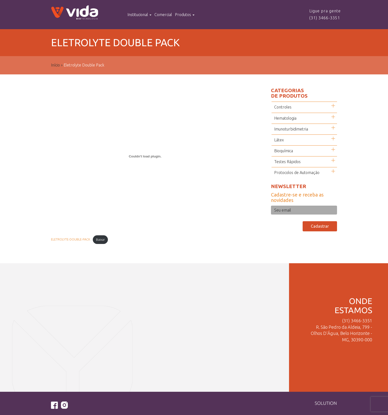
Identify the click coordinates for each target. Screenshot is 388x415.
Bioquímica (283, 151)
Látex (279, 140)
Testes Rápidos (287, 161)
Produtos (184, 14)
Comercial (163, 14)
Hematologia (285, 118)
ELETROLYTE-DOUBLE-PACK (70, 239)
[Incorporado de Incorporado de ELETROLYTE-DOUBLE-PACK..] (145, 156)
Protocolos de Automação (296, 172)
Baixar (100, 239)
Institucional (139, 14)
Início (55, 65)
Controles (282, 107)
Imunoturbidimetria (291, 129)
